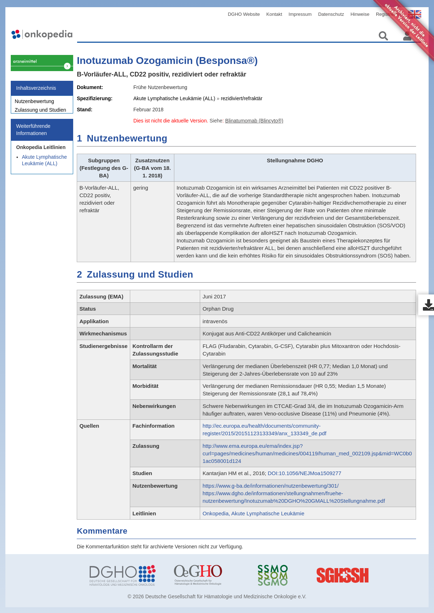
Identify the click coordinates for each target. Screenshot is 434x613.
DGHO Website (244, 14)
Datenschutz (331, 14)
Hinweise (359, 14)
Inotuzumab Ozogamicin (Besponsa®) (167, 60)
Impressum (300, 14)
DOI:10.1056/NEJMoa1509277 (304, 473)
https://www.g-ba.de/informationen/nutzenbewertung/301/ (271, 486)
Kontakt (274, 14)
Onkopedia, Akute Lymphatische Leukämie (254, 513)
